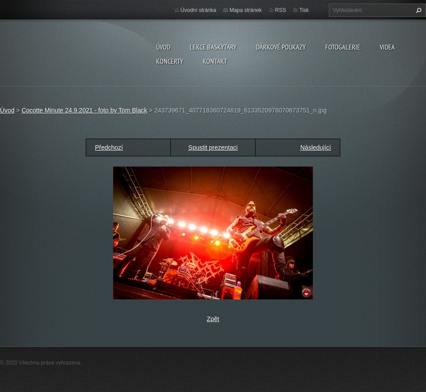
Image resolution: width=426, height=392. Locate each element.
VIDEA (387, 47)
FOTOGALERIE (342, 47)
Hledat (417, 10)
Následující (315, 147)
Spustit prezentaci (212, 147)
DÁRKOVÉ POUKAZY (281, 47)
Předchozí (109, 147)
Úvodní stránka (199, 10)
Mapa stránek (245, 10)
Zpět (213, 318)
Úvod (163, 47)
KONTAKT (215, 61)
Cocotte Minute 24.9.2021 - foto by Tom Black (84, 110)
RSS (280, 10)
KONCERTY (169, 61)
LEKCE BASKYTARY (213, 47)
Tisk (304, 10)
